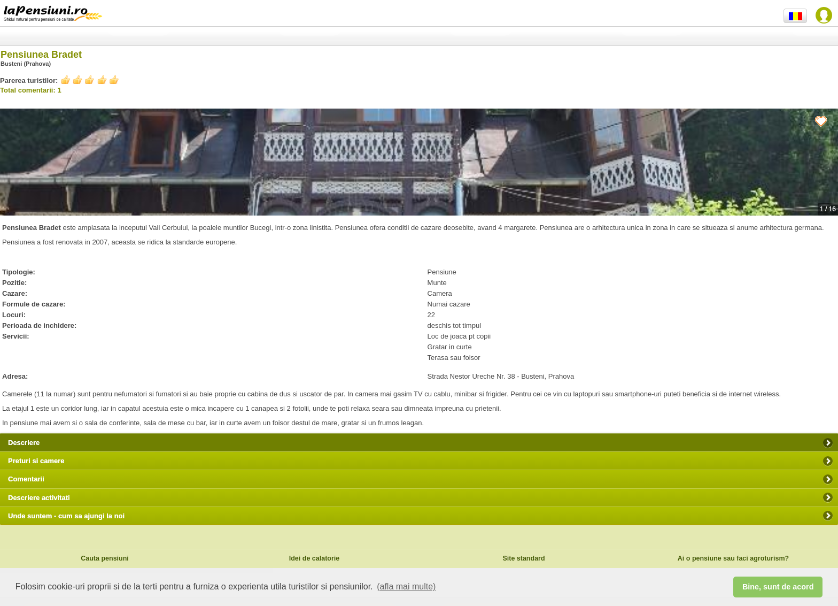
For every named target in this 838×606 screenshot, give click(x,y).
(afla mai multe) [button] (406, 586)
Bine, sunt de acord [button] (778, 586)
